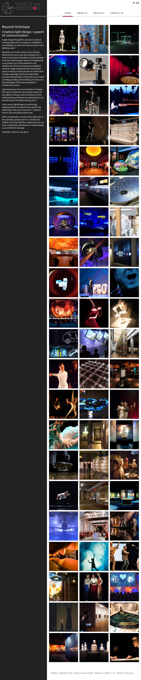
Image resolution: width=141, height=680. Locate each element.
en (137, 3)
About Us (82, 13)
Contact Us (116, 13)
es (134, 3)
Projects (99, 13)
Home (68, 13)
